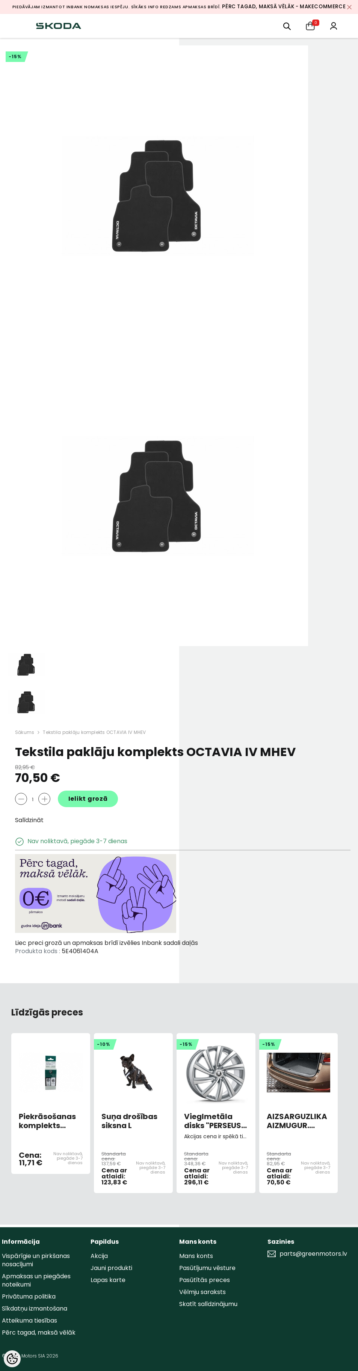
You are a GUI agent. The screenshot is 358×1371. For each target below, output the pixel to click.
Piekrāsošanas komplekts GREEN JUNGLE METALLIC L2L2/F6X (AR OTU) (47, 1121)
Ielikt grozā (88, 798)
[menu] (287, 25)
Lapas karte (108, 1280)
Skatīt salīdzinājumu (208, 1304)
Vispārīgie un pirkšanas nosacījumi (36, 1260)
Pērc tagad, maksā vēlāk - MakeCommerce (284, 6)
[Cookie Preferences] (12, 1358)
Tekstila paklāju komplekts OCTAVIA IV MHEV (94, 732)
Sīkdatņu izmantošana (34, 1308)
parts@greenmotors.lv (313, 1254)
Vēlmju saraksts (202, 1292)
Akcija (99, 1256)
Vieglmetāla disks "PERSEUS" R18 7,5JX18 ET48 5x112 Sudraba (214, 1121)
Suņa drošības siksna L (129, 1121)
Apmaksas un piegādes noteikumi (36, 1280)
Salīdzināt (29, 820)
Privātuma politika (29, 1296)
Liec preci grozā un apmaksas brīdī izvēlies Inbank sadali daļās (106, 943)
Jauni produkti (111, 1268)
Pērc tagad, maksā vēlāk (39, 1332)
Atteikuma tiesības (29, 1320)
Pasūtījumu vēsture (207, 1268)
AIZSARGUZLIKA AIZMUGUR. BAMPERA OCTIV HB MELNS (298, 1121)
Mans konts (196, 1256)
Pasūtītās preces (204, 1280)
